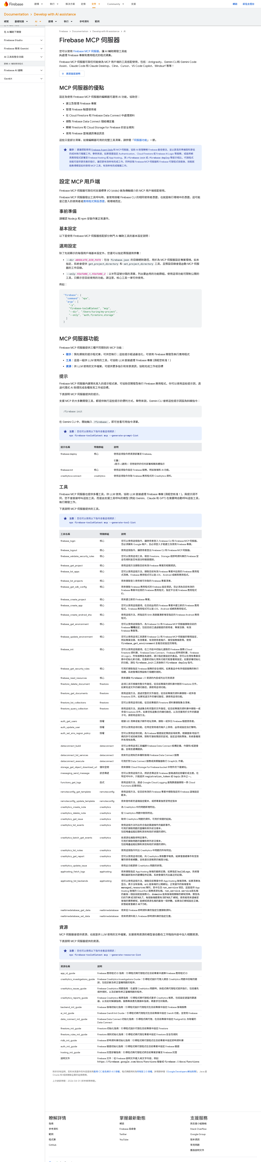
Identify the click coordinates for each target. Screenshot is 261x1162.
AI (125, 31)
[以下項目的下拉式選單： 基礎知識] (28, 21)
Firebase (63, 31)
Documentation (16, 14)
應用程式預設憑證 (94, 201)
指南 (51, 1123)
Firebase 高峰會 (128, 1128)
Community (113, 3)
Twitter (123, 1134)
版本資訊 (195, 1139)
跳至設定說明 (70, 73)
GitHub (52, 1144)
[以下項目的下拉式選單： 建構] (43, 4)
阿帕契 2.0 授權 (144, 1071)
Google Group (198, 1134)
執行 (52, 3)
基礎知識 (19, 21)
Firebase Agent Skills (102, 149)
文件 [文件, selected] (94, 3)
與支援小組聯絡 (198, 1123)
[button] (19, 40)
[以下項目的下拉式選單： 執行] (59, 4)
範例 (97, 21)
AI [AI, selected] (36, 21)
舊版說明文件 (197, 1150)
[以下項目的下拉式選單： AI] (41, 21)
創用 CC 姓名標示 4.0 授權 (107, 1071)
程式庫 (52, 1139)
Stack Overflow (198, 1128)
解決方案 (70, 3)
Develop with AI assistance (55, 14)
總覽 (6, 21)
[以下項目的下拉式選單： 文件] (100, 4)
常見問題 (195, 1144)
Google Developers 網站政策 (181, 1071)
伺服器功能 (140, 140)
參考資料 (84, 21)
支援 (133, 3)
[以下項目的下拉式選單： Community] (124, 4)
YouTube (124, 1139)
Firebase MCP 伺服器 (86, 51)
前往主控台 (248, 3)
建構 (36, 3)
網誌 (235, 3)
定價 (83, 3)
